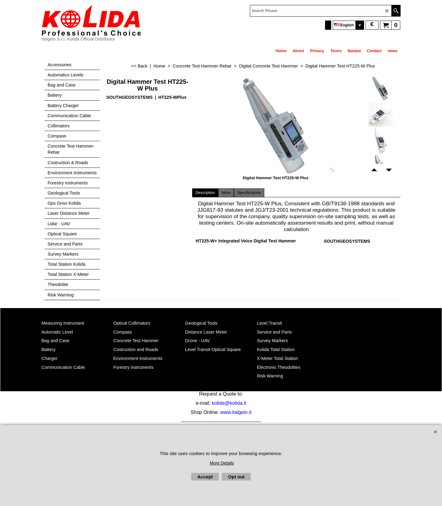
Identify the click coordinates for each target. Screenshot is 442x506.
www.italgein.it (235, 412)
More (226, 193)
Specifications (249, 193)
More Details (222, 463)
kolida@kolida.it (229, 403)
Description (205, 193)
